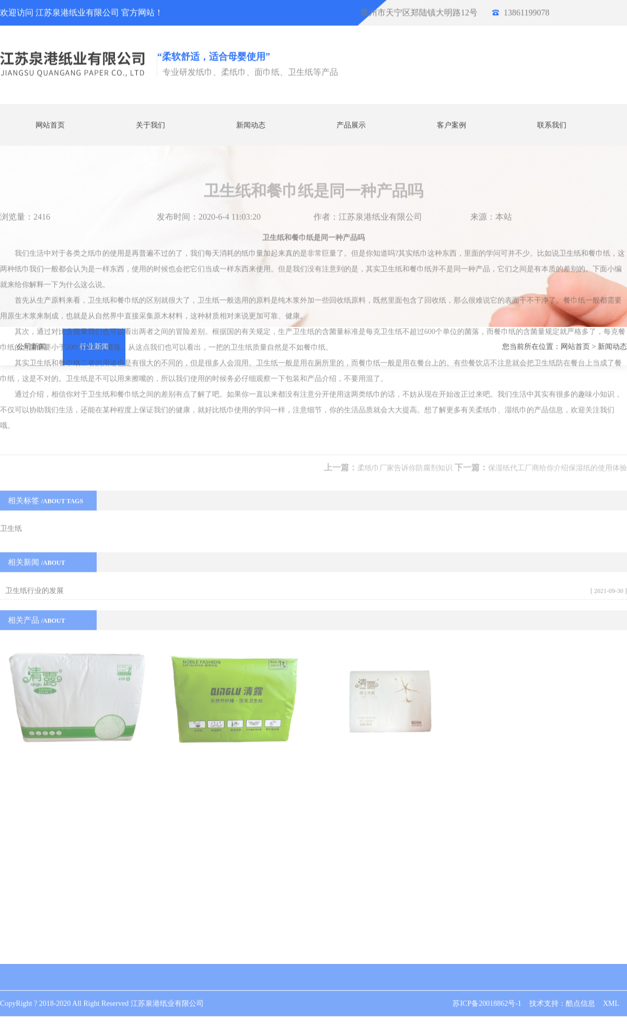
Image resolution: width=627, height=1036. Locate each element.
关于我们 (150, 124)
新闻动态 (250, 124)
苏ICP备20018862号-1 (486, 992)
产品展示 (351, 124)
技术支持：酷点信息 (562, 992)
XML (611, 992)
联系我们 (551, 124)
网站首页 (50, 124)
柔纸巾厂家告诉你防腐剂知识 (404, 338)
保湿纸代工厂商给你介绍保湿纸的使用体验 (557, 338)
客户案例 (451, 124)
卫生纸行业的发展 (34, 461)
